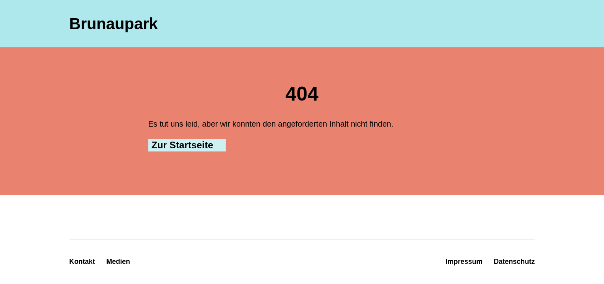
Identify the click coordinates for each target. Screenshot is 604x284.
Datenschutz (514, 261)
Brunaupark (113, 24)
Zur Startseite (182, 145)
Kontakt (82, 261)
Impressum (463, 261)
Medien (118, 261)
